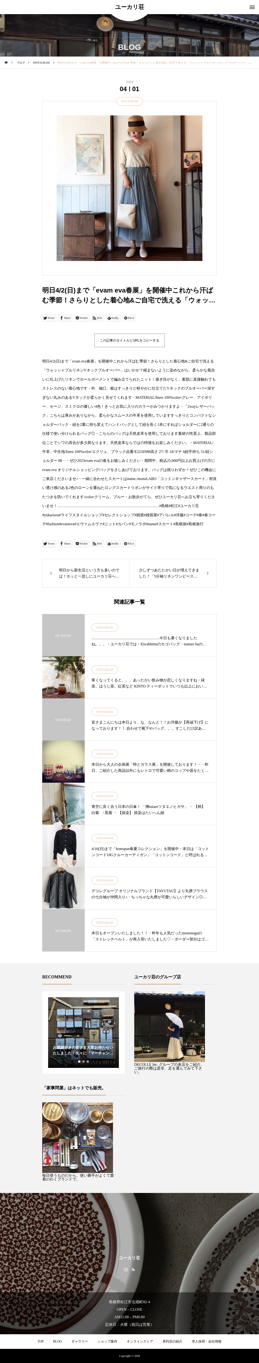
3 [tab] (88, 1061)
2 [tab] (83, 1061)
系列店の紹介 (172, 1341)
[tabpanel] (83, 1032)
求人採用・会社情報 (206, 1341)
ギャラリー (79, 1341)
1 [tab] (79, 1061)
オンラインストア (140, 1341)
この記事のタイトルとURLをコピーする (129, 340)
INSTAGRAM (129, 101)
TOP (41, 1341)
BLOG (57, 1341)
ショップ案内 (107, 1341)
